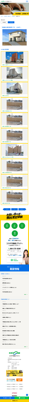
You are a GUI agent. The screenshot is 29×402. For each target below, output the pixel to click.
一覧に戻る (14, 209)
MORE (25, 294)
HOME (2, 16)
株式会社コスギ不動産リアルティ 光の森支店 (15, 386)
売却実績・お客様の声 (7, 16)
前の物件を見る (7, 209)
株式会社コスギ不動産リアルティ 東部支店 (14, 384)
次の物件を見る (21, 209)
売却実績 (13, 16)
